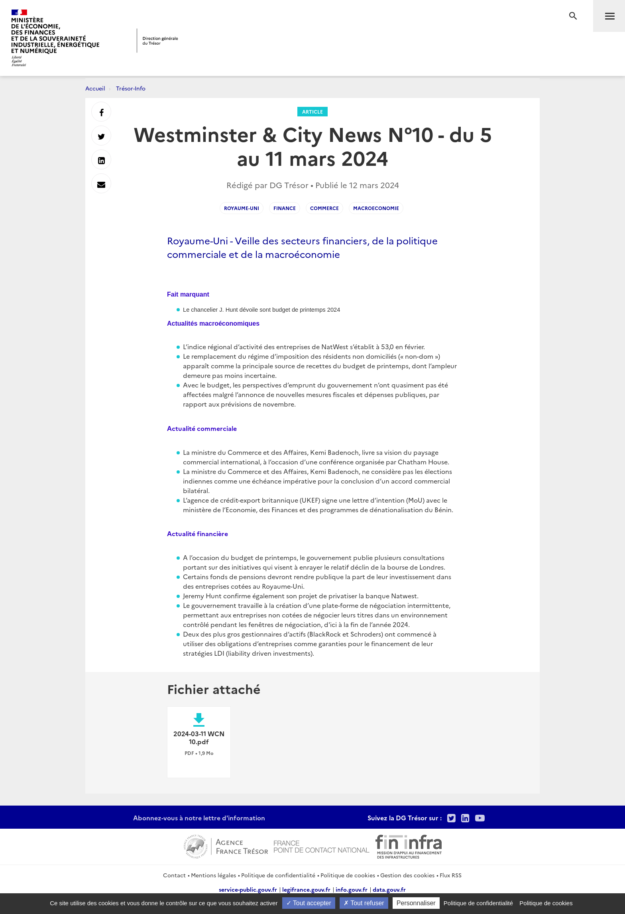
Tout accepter (308, 903)
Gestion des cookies (407, 875)
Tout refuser (364, 903)
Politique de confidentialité (278, 875)
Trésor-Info (130, 88)
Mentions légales (213, 875)
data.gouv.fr (389, 889)
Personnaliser (416, 903)
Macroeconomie (376, 207)
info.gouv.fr (352, 889)
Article (312, 111)
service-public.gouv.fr (248, 889)
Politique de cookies (347, 875)
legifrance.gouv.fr (306, 889)
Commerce (324, 207)
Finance (284, 207)
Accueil (95, 88)
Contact (174, 875)
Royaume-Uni (241, 207)
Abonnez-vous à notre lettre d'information (199, 817)
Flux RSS (451, 875)
